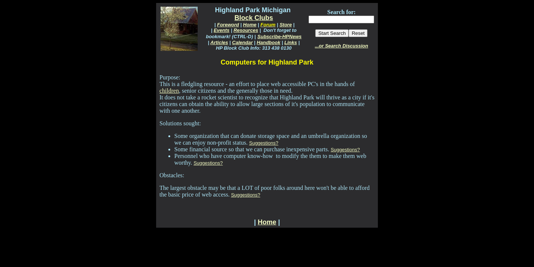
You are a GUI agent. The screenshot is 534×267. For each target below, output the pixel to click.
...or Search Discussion (341, 46)
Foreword (228, 24)
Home (249, 24)
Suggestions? (263, 143)
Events (222, 30)
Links (290, 42)
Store (286, 24)
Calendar (242, 42)
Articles (219, 42)
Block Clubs (253, 18)
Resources (246, 30)
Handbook (268, 42)
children (169, 91)
